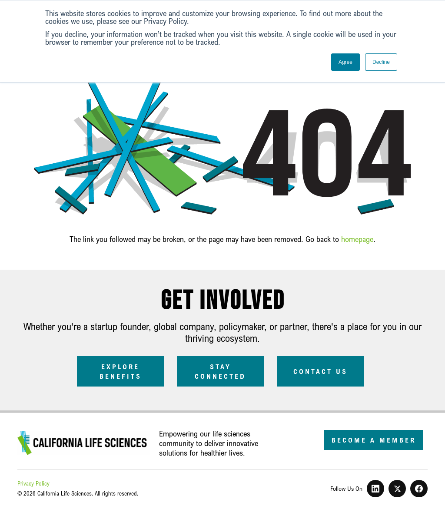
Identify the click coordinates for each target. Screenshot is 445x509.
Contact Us (320, 371)
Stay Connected (220, 371)
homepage (357, 239)
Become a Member (374, 440)
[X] (397, 488)
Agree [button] (345, 62)
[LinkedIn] (375, 488)
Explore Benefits (121, 371)
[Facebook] (419, 488)
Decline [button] (381, 62)
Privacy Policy (33, 483)
